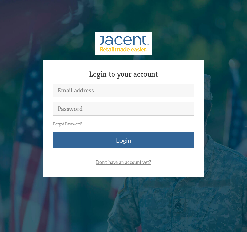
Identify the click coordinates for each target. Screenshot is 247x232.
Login (123, 140)
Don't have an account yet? (123, 162)
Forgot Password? (67, 124)
